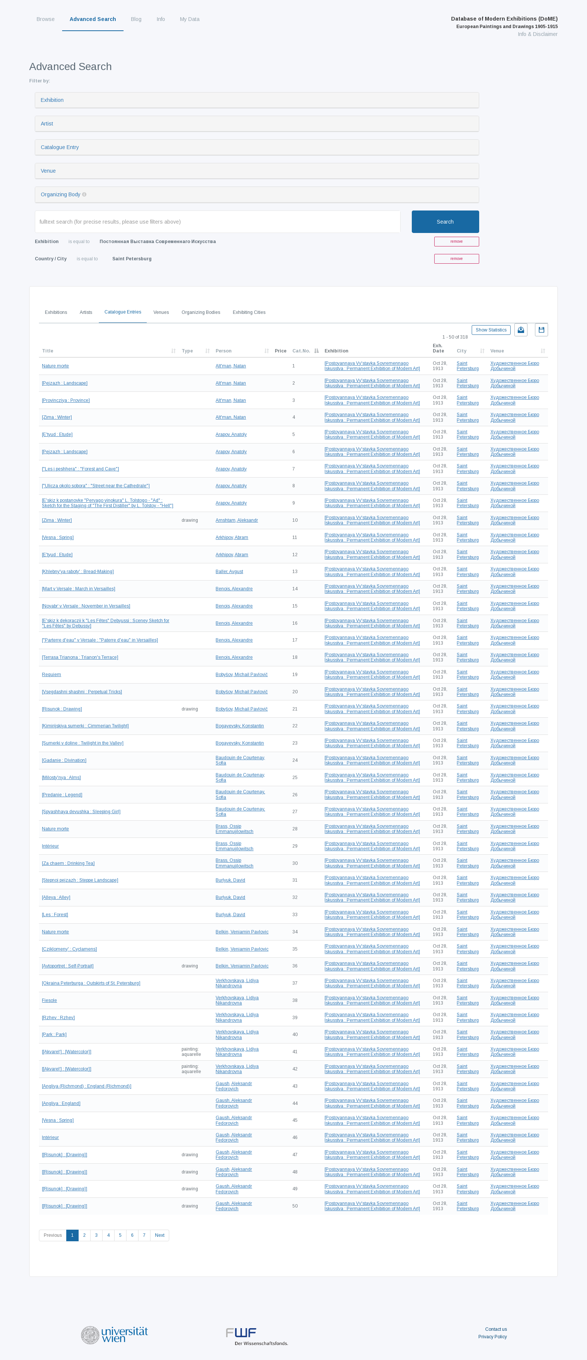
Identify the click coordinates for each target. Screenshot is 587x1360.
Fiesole (49, 1000)
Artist (47, 124)
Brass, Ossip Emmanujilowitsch (234, 829)
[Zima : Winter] (57, 417)
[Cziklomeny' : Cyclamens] (69, 949)
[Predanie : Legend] (62, 794)
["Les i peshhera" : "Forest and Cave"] (80, 469)
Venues (161, 312)
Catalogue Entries (122, 312)
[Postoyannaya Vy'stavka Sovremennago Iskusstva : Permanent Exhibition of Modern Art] (372, 366)
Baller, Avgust (229, 571)
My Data (190, 19)
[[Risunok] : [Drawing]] (64, 1154)
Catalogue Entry (60, 147)
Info (160, 19)
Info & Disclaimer (538, 34)
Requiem (51, 674)
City (461, 351)
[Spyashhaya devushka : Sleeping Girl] (81, 811)
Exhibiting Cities (249, 312)
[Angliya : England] (61, 1103)
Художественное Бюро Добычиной (514, 366)
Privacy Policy (492, 1336)
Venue (48, 171)
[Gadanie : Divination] (64, 760)
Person (223, 351)
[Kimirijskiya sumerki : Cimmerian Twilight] (85, 726)
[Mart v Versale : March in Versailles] (78, 588)
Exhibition (52, 100)
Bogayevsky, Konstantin (240, 726)
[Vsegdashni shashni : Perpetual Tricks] (82, 691)
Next (159, 1235)
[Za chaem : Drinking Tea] (68, 863)
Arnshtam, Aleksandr (237, 520)
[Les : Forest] (55, 914)
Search (445, 222)
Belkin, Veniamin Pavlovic (242, 932)
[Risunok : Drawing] (62, 709)
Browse (46, 19)
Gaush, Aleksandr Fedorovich (234, 1086)
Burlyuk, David (230, 880)
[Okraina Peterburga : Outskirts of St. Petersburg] (91, 983)
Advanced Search (93, 19)
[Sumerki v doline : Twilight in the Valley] (83, 743)
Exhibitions (56, 312)
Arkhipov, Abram (232, 537)
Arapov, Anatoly (231, 434)
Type (187, 351)
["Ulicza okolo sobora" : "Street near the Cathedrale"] (96, 485)
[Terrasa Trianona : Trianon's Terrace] (80, 657)
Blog (136, 19)
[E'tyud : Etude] (57, 434)
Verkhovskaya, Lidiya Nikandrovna (237, 983)
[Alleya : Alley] (56, 897)
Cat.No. (301, 351)
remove (456, 241)
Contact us (496, 1329)
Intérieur (50, 846)
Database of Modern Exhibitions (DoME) (504, 22)
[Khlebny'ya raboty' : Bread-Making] (78, 571)
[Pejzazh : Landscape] (65, 383)
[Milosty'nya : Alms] (61, 777)
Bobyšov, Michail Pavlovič (242, 674)
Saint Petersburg (468, 366)
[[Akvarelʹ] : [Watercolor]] (66, 1051)
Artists (86, 312)
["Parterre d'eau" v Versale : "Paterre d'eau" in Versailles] (100, 640)
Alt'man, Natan (231, 366)
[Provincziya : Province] (66, 400)
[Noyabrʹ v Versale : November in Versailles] (86, 606)
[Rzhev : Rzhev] (58, 1017)
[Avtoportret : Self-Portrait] (68, 966)
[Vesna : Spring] (58, 537)
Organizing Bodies (201, 312)
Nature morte (55, 366)
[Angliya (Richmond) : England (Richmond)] (86, 1086)
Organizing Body (60, 194)
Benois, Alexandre (234, 588)
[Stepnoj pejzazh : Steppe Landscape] (80, 880)
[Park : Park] (54, 1034)
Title (47, 351)
